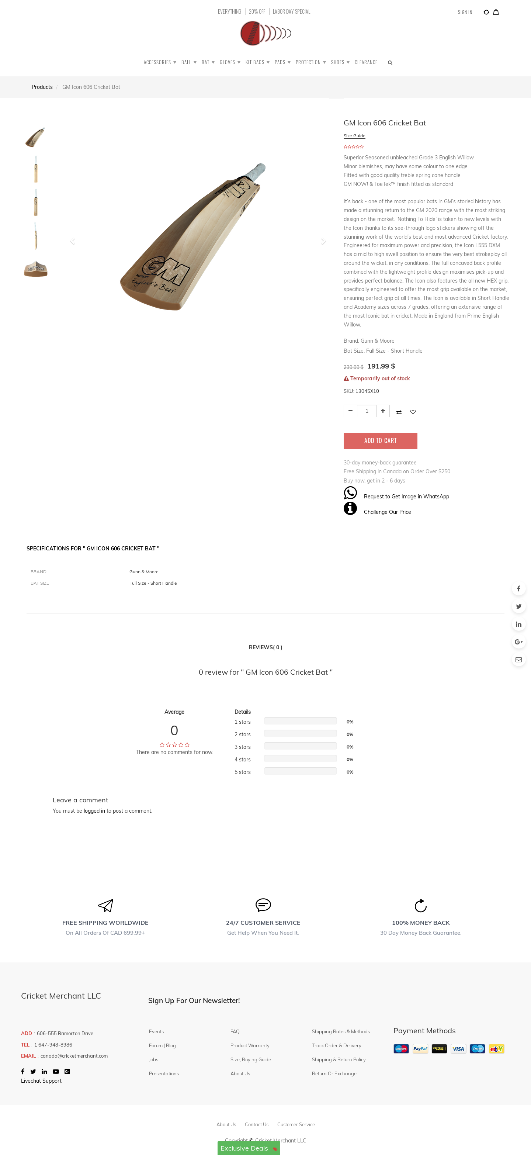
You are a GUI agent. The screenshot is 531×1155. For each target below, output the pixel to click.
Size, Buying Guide (250, 1059)
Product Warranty (250, 1045)
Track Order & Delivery (336, 1045)
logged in (94, 811)
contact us (256, 1124)
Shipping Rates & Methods (341, 1031)
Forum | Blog (162, 1045)
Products (42, 87)
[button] (75, 237)
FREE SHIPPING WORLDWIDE (105, 922)
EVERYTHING (229, 11)
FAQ (235, 1031)
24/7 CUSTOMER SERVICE (263, 922)
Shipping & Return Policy (339, 1059)
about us (226, 1124)
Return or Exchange (334, 1073)
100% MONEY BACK (421, 922)
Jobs (153, 1059)
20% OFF (257, 11)
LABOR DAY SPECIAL (291, 11)
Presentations (164, 1073)
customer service (296, 1124)
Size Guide (354, 135)
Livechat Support (41, 1081)
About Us (240, 1073)
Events (156, 1031)
